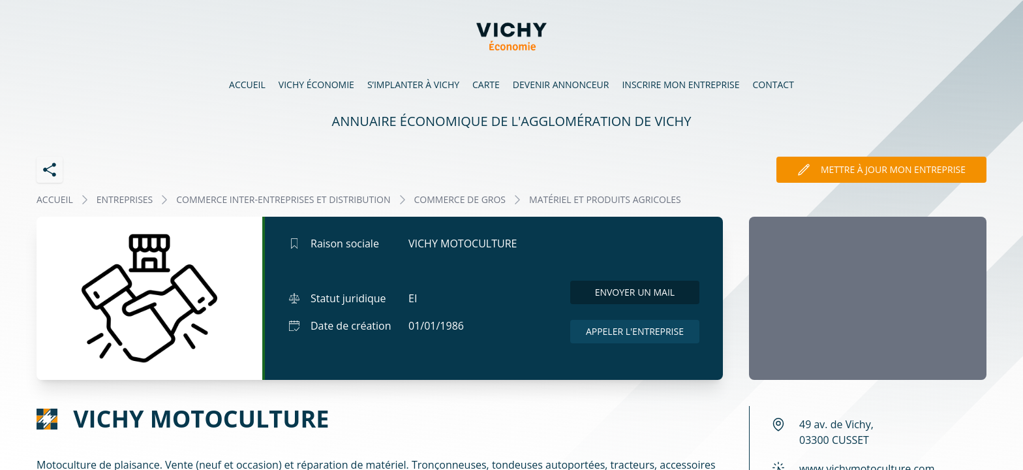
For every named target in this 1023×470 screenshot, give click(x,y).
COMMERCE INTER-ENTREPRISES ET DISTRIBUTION (283, 199)
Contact (773, 84)
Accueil (247, 84)
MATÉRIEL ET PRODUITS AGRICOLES (605, 199)
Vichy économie (316, 84)
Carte (486, 84)
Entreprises (125, 199)
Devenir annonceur (561, 84)
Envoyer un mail (635, 292)
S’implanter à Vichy (413, 84)
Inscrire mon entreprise (680, 84)
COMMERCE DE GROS (460, 199)
